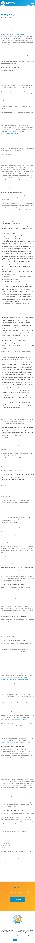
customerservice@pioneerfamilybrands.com (9, 30)
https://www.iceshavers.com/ (6, 36)
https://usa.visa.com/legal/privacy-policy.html (9, 133)
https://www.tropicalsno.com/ (16, 34)
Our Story (17, 899)
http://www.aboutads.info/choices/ (19, 719)
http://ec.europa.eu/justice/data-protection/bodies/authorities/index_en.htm (15, 679)
